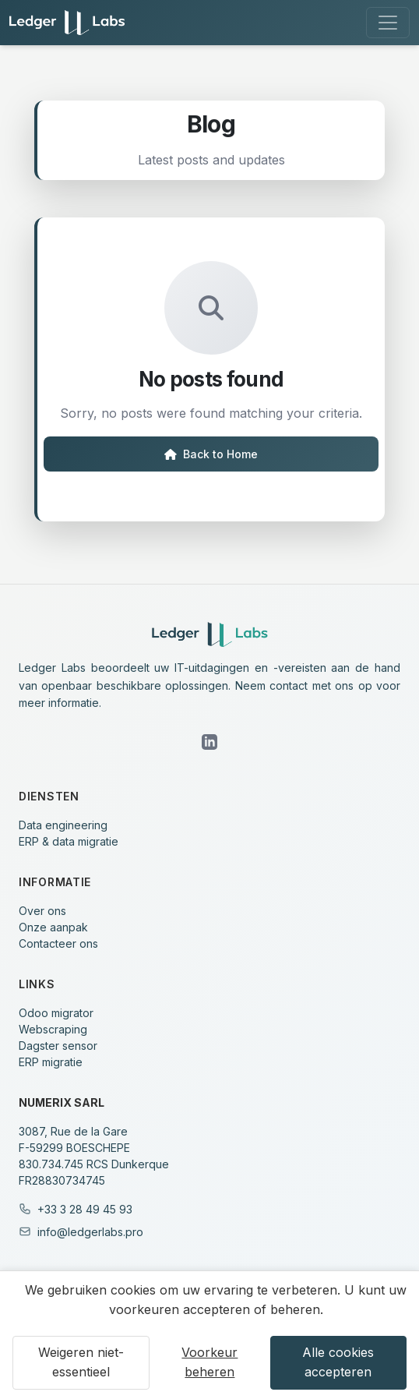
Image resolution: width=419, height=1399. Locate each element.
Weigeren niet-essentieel (81, 1362)
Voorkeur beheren (209, 1362)
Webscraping (53, 1029)
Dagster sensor (58, 1045)
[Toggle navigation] (388, 22)
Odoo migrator (56, 1012)
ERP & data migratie (68, 841)
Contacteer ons (58, 943)
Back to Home (211, 454)
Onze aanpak (53, 927)
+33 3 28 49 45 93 (84, 1209)
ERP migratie (51, 1062)
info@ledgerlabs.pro (90, 1231)
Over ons (42, 910)
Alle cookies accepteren (338, 1362)
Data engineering (63, 825)
